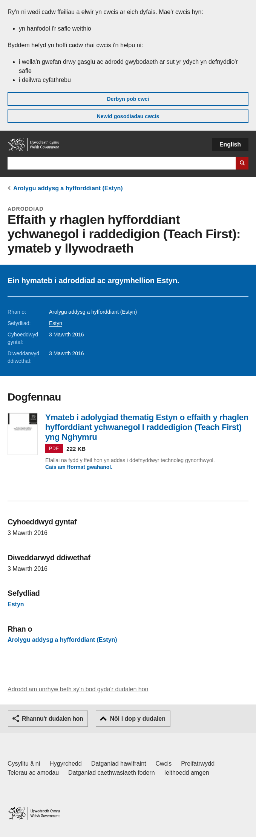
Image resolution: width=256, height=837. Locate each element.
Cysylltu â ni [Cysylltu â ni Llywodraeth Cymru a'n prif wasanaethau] (24, 763)
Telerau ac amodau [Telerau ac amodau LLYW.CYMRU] (33, 772)
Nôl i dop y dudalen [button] (138, 718)
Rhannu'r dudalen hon (52, 718)
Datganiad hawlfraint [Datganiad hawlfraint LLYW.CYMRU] (118, 763)
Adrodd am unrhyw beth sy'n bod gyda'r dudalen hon (78, 689)
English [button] (230, 144)
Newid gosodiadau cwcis (128, 116)
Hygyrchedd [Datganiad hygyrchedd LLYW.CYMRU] (65, 763)
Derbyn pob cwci (128, 99)
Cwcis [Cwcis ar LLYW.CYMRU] (164, 763)
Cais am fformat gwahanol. (78, 467)
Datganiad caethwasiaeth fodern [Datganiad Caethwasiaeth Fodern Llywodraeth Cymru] (111, 772)
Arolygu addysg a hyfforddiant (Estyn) (68, 188)
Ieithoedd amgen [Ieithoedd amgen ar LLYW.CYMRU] (186, 772)
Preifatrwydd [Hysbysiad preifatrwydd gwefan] (198, 763)
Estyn (55, 323)
